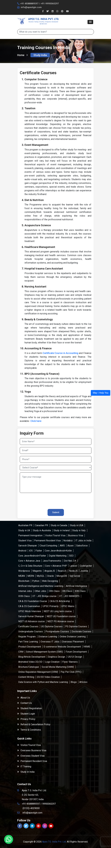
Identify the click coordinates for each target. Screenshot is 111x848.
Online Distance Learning (73, 636)
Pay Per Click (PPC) (71, 672)
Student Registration (29, 708)
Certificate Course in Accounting (60, 353)
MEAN (21, 575)
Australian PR (25, 525)
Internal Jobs (25, 591)
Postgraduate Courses (57, 631)
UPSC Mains (67, 606)
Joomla (84, 570)
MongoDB (61, 575)
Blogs (74, 682)
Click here (35, 421)
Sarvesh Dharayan (27, 545)
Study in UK (24, 530)
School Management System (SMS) (44, 651)
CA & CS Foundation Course (32, 601)
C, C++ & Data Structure (30, 565)
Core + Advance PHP (56, 565)
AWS (62, 545)
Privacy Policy (26, 719)
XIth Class (80, 591)
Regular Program (27, 636)
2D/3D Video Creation (48, 677)
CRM (20, 651)
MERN (30, 575)
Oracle (50, 575)
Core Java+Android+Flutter (32, 555)
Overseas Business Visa (31, 750)
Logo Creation (52, 661)
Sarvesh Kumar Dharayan (31, 616)
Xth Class (67, 591)
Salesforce (82, 545)
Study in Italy (79, 530)
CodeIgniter (86, 565)
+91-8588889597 (29, 3)
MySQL (40, 575)
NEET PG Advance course (60, 621)
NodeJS (73, 570)
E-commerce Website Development (62, 646)
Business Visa (75, 535)
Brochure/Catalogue (28, 666)
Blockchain (23, 581)
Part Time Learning (28, 641)
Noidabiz (68, 540)
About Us (23, 697)
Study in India (25, 771)
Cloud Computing (48, 545)
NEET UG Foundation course (61, 616)
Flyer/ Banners (70, 661)
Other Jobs (40, 591)
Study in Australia (42, 530)
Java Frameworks (52, 560)
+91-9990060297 (50, 3)
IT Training (24, 766)
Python (35, 581)
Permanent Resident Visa (47, 540)
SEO (71, 555)
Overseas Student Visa (30, 755)
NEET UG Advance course (31, 621)
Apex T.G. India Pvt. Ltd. (54, 841)
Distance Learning (47, 636)
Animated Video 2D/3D (30, 661)
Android (22, 550)
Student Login (26, 713)
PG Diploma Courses (76, 626)
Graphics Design (56, 656)
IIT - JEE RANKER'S (69, 596)
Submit (55, 512)
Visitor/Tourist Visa (55, 535)
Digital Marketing (57, 555)
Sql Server (75, 575)
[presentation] (37, 499)
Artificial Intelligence (76, 586)
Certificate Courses (28, 626)
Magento (37, 570)
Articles (83, 682)
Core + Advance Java (29, 560)
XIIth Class (24, 596)
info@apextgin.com (31, 7)
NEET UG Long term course (58, 611)
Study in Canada (59, 525)
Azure (70, 545)
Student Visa (25, 540)
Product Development (29, 646)
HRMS (87, 646)
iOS (31, 550)
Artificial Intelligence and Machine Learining (40, 586)
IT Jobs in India (83, 540)
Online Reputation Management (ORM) (38, 672)
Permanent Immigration (30, 535)
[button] (90, 22)
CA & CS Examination (29, 606)
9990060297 (49, 803)
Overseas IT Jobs (50, 641)
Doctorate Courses (81, 631)
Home (22, 55)
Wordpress (24, 570)
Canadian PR (41, 525)
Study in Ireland (61, 530)
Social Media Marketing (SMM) (58, 666)
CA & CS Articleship (60, 601)
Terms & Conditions (29, 729)
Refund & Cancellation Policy (33, 724)
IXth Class (54, 591)
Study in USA (76, 525)
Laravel (73, 565)
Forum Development (76, 651)
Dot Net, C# (70, 560)
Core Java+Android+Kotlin (58, 550)
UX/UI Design (75, 656)
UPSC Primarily (51, 606)
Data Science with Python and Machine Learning (43, 682)
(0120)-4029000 (31, 808)
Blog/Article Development (31, 656)
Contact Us (24, 703)
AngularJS (49, 570)
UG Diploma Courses (52, 626)
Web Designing (50, 581)
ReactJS (62, 570)
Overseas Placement (73, 641)
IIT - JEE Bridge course (44, 596)
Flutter (38, 550)
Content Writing (26, 677)
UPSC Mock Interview (29, 611)
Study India (40, 55)
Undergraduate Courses (30, 631)
